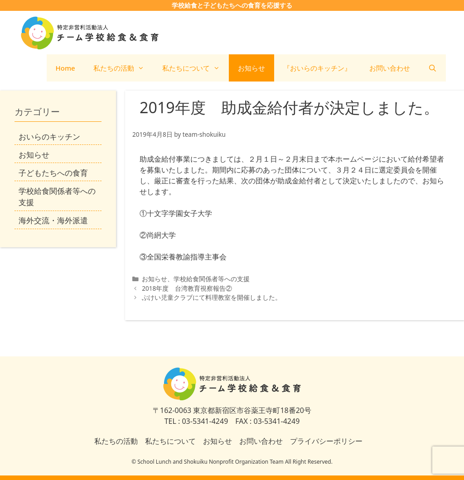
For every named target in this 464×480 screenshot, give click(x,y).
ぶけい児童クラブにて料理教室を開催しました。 (215, 297)
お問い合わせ (389, 67)
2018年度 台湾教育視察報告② (187, 288)
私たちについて (195, 68)
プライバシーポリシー (326, 441)
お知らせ (251, 67)
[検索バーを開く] (432, 68)
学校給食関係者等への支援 (212, 278)
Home (65, 67)
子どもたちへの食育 (53, 173)
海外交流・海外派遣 (53, 220)
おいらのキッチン (49, 136)
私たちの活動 (123, 68)
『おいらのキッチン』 (317, 67)
